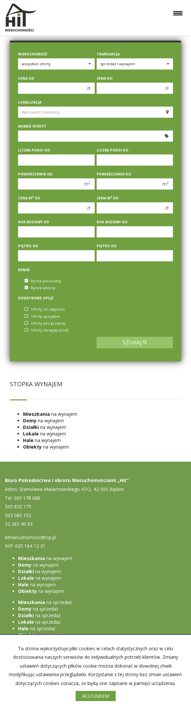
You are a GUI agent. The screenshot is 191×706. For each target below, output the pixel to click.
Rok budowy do (112, 222)
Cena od (26, 78)
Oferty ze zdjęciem (45, 309)
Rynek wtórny (40, 287)
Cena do (105, 78)
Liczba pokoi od (34, 150)
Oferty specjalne (42, 316)
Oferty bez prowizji (45, 323)
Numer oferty (32, 126)
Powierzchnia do (114, 174)
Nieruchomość (33, 54)
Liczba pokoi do (113, 150)
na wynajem (50, 414)
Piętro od (28, 246)
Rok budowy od (33, 222)
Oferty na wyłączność (47, 330)
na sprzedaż (45, 602)
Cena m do (108, 198)
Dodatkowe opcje (36, 298)
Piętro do (107, 246)
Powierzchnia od (35, 174)
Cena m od (29, 198)
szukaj (135, 342)
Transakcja (108, 54)
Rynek (24, 270)
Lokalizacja (29, 102)
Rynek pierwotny (43, 280)
